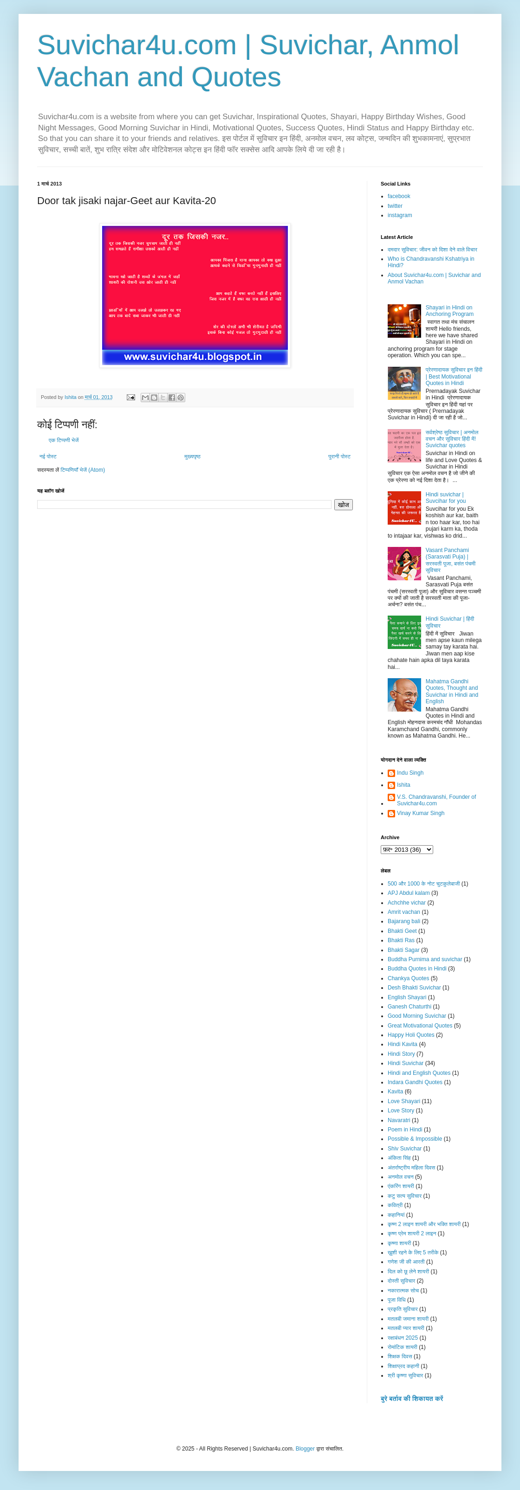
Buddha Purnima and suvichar (425, 959)
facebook (399, 196)
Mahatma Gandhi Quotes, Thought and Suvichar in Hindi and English (452, 691)
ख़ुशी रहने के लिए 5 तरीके (413, 1252)
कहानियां (396, 1215)
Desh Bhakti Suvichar (414, 987)
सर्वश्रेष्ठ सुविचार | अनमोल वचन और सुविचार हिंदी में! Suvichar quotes (452, 439)
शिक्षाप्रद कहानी (403, 1366)
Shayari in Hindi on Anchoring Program (450, 310)
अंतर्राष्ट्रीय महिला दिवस (411, 1167)
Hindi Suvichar (405, 1063)
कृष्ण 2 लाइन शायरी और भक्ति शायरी (424, 1224)
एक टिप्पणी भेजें (64, 440)
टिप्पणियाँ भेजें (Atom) (83, 470)
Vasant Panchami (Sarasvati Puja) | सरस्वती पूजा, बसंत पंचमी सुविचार (450, 560)
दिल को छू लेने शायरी (408, 1271)
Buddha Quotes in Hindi (417, 968)
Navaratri (399, 1120)
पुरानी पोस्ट (339, 456)
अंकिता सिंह (399, 1158)
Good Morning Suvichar (417, 1016)
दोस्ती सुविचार (401, 1281)
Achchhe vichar (407, 902)
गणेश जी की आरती (406, 1262)
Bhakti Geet (402, 931)
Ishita (403, 785)
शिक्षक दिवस (400, 1356)
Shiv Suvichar (405, 1148)
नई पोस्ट (48, 456)
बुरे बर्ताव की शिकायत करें (412, 1398)
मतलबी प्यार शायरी (406, 1328)
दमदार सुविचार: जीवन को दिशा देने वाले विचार (432, 249)
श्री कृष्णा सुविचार (405, 1375)
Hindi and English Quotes (419, 1073)
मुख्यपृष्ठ (192, 456)
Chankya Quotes (408, 978)
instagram (400, 215)
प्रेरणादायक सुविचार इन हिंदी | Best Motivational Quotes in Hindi (454, 376)
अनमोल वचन (401, 1177)
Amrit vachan (404, 912)
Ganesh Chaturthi (409, 1006)
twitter (395, 206)
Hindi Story (401, 1054)
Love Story (401, 1110)
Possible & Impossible (415, 1139)
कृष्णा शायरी (399, 1243)
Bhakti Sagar (404, 950)
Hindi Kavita (402, 1044)
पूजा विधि (397, 1300)
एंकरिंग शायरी (401, 1186)
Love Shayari (404, 1101)
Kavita (395, 1091)
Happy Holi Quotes (411, 1035)
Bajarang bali (404, 921)
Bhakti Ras (401, 940)
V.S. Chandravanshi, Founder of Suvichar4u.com (436, 800)
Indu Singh (410, 773)
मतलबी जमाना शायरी (408, 1319)
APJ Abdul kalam (409, 893)
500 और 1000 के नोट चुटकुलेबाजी (424, 883)
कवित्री (395, 1205)
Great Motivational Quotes (420, 1025)
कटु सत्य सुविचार (405, 1196)
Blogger (305, 1448)
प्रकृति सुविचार (403, 1309)
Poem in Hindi (405, 1129)
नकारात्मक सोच (403, 1290)
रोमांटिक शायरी (402, 1347)
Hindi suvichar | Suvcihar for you (446, 497)
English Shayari (407, 997)
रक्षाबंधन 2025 (403, 1338)
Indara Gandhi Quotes (415, 1082)
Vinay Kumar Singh (421, 813)
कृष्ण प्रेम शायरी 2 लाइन (412, 1233)
